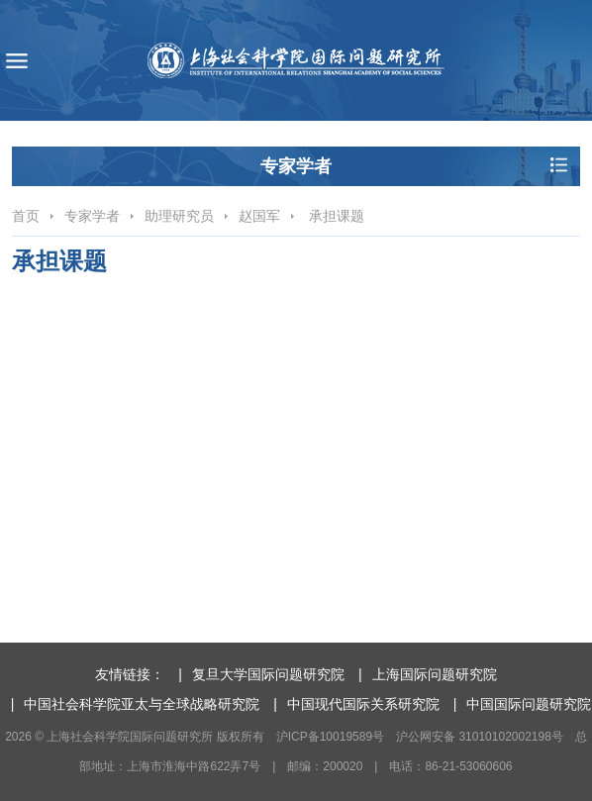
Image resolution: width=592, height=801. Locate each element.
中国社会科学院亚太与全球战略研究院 (141, 704)
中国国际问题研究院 (528, 704)
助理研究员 (179, 216)
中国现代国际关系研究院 (363, 704)
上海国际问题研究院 (434, 674)
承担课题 (334, 216)
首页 (26, 216)
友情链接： (129, 674)
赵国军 (259, 216)
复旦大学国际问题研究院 (268, 674)
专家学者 (92, 216)
